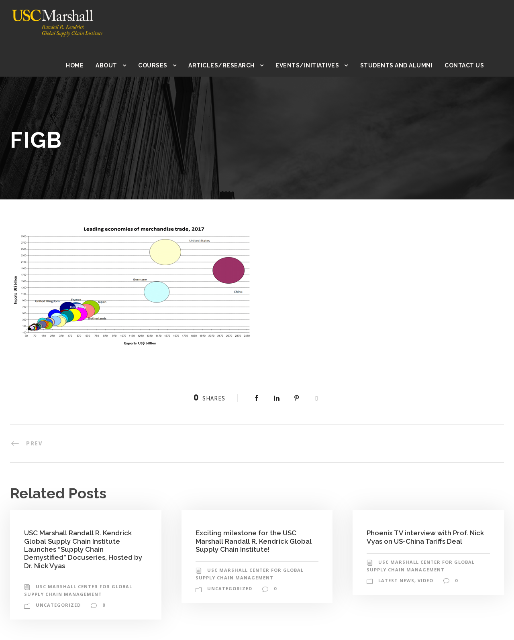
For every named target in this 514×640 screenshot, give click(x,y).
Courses (160, 65)
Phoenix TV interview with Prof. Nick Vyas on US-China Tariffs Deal (426, 537)
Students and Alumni (398, 65)
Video (425, 580)
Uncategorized (57, 605)
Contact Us (464, 65)
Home (83, 65)
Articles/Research (228, 65)
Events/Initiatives (312, 65)
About (114, 65)
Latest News (396, 580)
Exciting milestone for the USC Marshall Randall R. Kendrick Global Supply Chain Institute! (254, 541)
